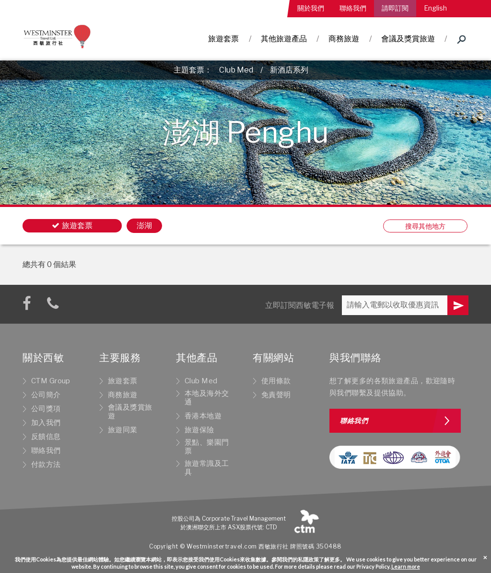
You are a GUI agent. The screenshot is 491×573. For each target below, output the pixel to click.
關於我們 (310, 8)
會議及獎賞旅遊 (408, 38)
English (435, 8)
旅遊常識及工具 (207, 467)
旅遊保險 (199, 430)
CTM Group (50, 381)
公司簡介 (46, 394)
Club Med (236, 69)
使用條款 (276, 381)
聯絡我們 (352, 8)
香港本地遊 (203, 416)
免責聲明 (276, 394)
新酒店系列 (289, 69)
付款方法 (46, 464)
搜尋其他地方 (425, 226)
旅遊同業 (123, 430)
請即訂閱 (395, 8)
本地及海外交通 (207, 397)
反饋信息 (46, 436)
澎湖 (144, 225)
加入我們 (46, 422)
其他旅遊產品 (284, 38)
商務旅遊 (343, 38)
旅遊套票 (223, 38)
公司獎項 (46, 408)
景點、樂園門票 (207, 446)
